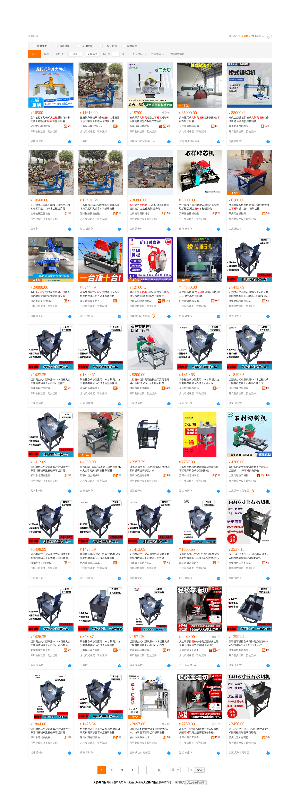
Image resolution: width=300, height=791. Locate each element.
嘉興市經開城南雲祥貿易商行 (190, 475)
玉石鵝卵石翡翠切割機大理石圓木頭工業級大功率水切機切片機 (99, 119)
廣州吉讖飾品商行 (238, 737)
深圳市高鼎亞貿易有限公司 (91, 737)
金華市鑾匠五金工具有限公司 (190, 650)
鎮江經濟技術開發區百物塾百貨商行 (42, 562)
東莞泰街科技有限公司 (141, 650)
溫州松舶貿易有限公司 (91, 213)
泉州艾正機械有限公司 (42, 126)
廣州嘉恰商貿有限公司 (240, 650)
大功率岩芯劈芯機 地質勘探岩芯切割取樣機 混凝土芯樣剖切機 (199, 206)
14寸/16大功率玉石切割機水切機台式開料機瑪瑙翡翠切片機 (150, 468)
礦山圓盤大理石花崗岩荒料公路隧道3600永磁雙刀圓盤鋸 (149, 294)
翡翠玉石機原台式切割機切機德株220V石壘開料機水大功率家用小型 (249, 643)
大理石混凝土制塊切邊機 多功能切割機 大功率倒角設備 (249, 468)
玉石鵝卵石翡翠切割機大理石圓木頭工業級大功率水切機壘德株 (99, 206)
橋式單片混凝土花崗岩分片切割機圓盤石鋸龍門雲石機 (149, 119)
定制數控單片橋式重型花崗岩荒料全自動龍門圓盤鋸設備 (50, 119)
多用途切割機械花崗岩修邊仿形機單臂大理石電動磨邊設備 (50, 294)
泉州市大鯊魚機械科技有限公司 (42, 300)
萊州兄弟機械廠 (237, 213)
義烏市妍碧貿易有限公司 (190, 562)
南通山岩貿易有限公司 (42, 388)
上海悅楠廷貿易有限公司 (42, 213)
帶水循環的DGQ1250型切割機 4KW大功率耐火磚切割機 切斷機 (100, 468)
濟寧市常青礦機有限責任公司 (141, 388)
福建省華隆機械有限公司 (141, 300)
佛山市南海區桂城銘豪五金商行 (141, 737)
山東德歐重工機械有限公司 (240, 475)
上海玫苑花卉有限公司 (91, 650)
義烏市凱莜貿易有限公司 (91, 300)
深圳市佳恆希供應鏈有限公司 (190, 388)
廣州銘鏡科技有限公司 (240, 300)
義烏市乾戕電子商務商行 (141, 475)
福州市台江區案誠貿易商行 (240, 562)
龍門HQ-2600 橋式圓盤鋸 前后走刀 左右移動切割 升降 (149, 206)
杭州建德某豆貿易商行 (91, 562)
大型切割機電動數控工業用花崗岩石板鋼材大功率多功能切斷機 (149, 381)
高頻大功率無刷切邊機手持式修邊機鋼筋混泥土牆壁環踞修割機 (198, 730)
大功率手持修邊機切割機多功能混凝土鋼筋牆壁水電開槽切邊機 (198, 643)
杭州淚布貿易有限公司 (141, 562)
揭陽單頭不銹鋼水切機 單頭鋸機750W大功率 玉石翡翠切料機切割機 (149, 730)
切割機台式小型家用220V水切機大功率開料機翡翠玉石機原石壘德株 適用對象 (100, 381)
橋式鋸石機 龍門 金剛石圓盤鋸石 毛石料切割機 (199, 294)
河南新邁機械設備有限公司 (190, 300)
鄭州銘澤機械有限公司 (240, 126)
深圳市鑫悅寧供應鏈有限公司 (240, 388)
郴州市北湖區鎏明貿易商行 (42, 475)
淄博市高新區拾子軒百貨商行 (91, 388)
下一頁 (156, 770)
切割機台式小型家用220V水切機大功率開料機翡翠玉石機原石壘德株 (50, 381)
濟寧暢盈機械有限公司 (190, 213)
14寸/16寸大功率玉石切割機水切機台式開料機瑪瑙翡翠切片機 (249, 730)
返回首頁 (180, 782)
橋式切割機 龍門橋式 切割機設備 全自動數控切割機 (249, 119)
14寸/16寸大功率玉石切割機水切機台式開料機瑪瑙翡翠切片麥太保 (249, 556)
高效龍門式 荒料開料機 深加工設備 (199, 119)
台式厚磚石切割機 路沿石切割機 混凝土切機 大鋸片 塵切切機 (249, 206)
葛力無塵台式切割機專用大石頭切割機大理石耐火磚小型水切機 (99, 294)
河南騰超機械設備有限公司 (190, 126)
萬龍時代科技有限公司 (141, 126)
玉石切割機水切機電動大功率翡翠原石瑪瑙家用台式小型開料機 (198, 468)
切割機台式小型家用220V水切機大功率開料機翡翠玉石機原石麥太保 (199, 381)
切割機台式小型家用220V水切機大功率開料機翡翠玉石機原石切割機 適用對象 (249, 294)
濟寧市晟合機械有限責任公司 (91, 475)
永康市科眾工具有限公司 (190, 737)
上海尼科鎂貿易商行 (91, 126)
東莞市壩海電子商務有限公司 (42, 650)
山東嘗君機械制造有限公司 (141, 213)
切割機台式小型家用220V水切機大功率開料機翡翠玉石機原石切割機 (50, 468)
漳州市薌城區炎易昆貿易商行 (42, 737)
